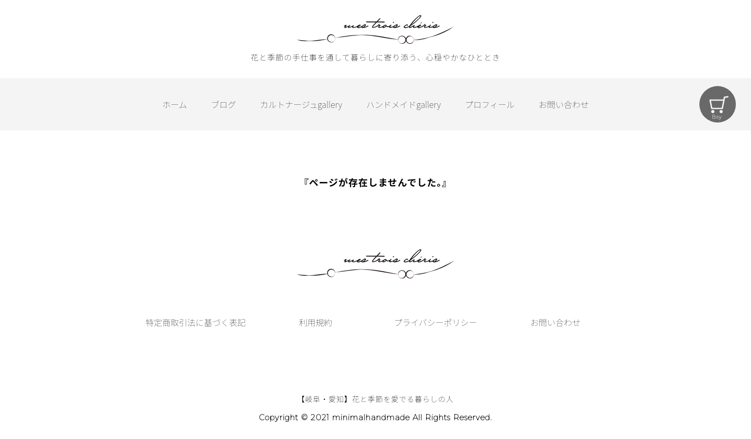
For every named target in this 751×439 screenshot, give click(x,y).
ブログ (223, 104)
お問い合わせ (564, 104)
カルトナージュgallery (301, 104)
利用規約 (315, 322)
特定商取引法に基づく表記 (196, 322)
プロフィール (490, 104)
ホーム (174, 104)
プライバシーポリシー (435, 322)
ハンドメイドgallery (403, 104)
